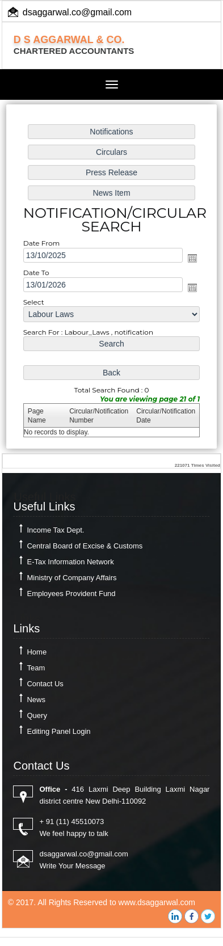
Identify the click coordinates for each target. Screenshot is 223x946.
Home (37, 652)
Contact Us (45, 683)
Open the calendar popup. (192, 258)
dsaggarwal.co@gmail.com (77, 12)
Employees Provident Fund (71, 593)
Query (37, 715)
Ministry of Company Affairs (71, 577)
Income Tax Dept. (55, 530)
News (36, 699)
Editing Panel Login (58, 731)
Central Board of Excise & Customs (84, 546)
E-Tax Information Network (70, 562)
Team (36, 668)
